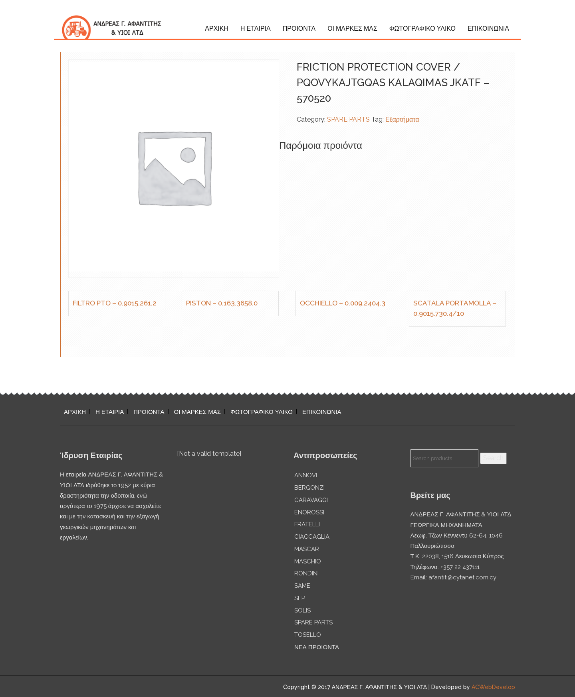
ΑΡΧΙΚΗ (216, 28)
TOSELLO (307, 634)
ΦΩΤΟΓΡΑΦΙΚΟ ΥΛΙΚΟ (422, 28)
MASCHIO (307, 561)
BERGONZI (309, 487)
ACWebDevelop (493, 687)
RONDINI (306, 573)
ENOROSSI (309, 512)
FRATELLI (307, 524)
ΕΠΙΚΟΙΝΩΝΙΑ (488, 28)
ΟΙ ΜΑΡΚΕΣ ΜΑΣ (352, 28)
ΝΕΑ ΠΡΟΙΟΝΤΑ (316, 647)
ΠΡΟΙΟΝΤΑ (299, 28)
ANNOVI (305, 475)
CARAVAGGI (311, 500)
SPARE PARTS (348, 119)
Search (493, 458)
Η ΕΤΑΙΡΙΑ (255, 28)
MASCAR (306, 549)
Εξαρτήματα (402, 119)
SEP (299, 598)
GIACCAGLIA (311, 536)
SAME (302, 585)
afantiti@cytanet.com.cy (462, 577)
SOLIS (302, 610)
